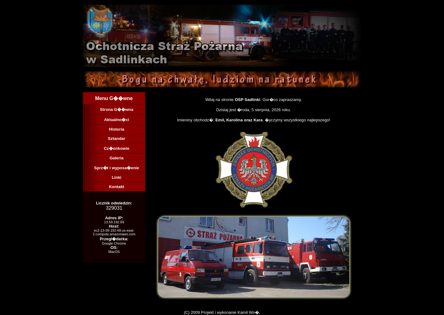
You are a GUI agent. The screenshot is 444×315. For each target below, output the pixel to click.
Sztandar (116, 138)
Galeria (116, 158)
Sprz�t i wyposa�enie (116, 168)
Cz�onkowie (117, 148)
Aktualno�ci (116, 119)
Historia (116, 129)
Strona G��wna (116, 109)
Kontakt (116, 186)
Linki (116, 177)
